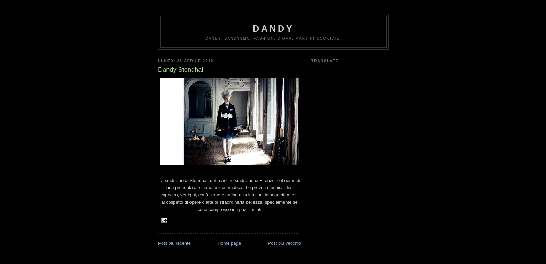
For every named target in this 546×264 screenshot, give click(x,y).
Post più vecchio (284, 243)
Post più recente (174, 243)
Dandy (273, 28)
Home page (229, 243)
